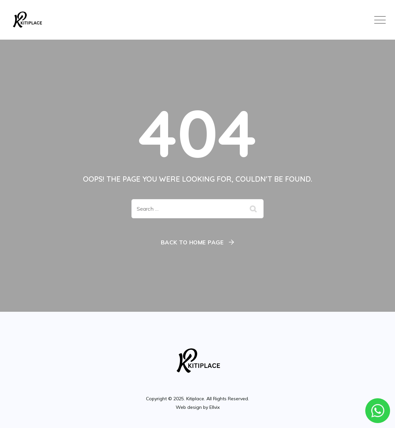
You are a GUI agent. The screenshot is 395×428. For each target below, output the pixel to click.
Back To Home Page (192, 242)
